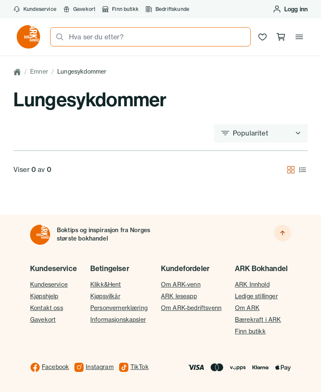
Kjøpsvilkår (105, 296)
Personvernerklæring (119, 308)
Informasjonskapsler (118, 319)
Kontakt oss (46, 308)
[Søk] (57, 37)
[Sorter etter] (261, 133)
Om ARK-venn (181, 284)
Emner (39, 71)
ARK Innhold (252, 284)
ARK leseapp (179, 296)
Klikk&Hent (105, 284)
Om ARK (247, 308)
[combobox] (157, 36)
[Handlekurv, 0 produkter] (281, 37)
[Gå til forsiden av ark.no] (28, 37)
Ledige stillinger (256, 296)
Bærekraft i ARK (258, 319)
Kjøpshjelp (44, 296)
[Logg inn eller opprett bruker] (290, 9)
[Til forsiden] (40, 235)
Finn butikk (120, 9)
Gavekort (79, 9)
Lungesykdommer (81, 71)
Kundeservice (34, 9)
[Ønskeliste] (262, 37)
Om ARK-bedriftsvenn (191, 308)
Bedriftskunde (167, 9)
